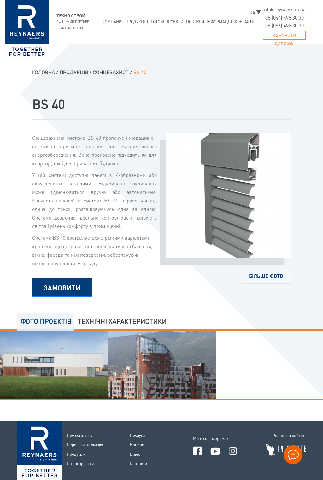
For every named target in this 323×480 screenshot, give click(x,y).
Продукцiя (137, 21)
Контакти (245, 21)
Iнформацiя (219, 21)
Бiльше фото (266, 275)
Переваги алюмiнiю (85, 444)
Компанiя (112, 21)
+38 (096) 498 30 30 (283, 25)
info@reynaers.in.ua (284, 9)
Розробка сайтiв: (289, 435)
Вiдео (135, 454)
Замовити (62, 287)
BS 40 (48, 104)
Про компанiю (79, 435)
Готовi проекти (167, 21)
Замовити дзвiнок (284, 36)
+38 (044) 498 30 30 (283, 17)
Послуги (195, 21)
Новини (137, 444)
